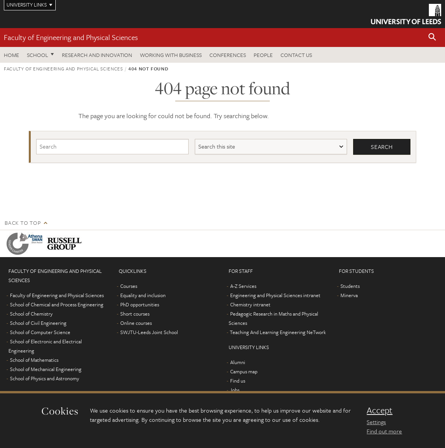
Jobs (234, 390)
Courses (128, 286)
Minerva (349, 295)
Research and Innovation (97, 55)
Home (11, 55)
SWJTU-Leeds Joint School (149, 332)
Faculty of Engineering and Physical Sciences (71, 37)
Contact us (296, 55)
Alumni (237, 362)
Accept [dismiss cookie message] (379, 410)
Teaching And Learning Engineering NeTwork (278, 332)
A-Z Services (243, 286)
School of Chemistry (31, 314)
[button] (432, 37)
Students (350, 286)
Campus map (243, 371)
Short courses (134, 314)
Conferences (227, 55)
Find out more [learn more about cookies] (384, 431)
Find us (237, 380)
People (263, 55)
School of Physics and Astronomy (44, 378)
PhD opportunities (139, 304)
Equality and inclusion (143, 295)
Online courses (136, 323)
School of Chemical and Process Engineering (56, 304)
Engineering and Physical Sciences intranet (275, 295)
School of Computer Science (40, 332)
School (37, 55)
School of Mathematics (34, 360)
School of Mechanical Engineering (45, 369)
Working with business (171, 55)
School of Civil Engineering (38, 323)
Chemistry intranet (250, 304)
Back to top (23, 223)
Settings (376, 422)
